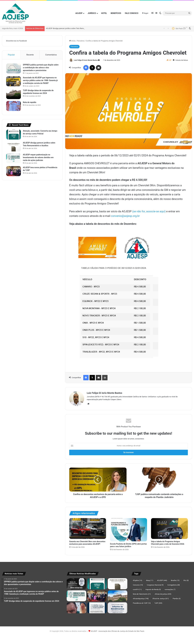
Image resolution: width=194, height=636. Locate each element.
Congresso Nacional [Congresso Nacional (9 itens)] (155, 585)
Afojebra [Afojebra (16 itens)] (137, 580)
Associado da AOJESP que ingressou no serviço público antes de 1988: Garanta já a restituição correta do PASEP (40, 80)
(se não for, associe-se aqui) (149, 211)
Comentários (51, 55)
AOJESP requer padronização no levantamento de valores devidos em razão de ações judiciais (38, 157)
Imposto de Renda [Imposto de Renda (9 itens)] (153, 589)
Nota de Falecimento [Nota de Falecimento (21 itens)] (142, 594)
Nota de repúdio (29, 102)
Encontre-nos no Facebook (16, 41)
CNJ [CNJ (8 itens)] (186, 580)
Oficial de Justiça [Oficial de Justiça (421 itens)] (160, 599)
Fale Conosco (131, 13)
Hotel (104, 13)
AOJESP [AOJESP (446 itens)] (162, 580)
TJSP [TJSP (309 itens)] (158, 603)
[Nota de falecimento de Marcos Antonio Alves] (76, 583)
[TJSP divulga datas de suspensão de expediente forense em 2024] (13, 94)
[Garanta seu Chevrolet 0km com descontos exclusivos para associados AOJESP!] (87, 528)
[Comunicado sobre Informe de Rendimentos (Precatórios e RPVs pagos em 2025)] (117, 607)
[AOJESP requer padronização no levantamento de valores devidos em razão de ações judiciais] (13, 158)
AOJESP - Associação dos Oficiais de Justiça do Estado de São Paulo (117, 631)
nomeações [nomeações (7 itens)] (170, 589)
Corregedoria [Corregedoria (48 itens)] (173, 585)
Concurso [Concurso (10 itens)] (138, 585)
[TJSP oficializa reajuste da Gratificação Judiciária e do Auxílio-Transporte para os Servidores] (97, 607)
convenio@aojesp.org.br (125, 216)
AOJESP (78, 13)
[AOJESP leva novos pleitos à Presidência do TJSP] (13, 171)
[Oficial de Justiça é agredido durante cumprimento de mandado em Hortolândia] (76, 607)
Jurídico (92, 13)
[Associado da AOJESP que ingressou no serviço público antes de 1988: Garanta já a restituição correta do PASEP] (13, 81)
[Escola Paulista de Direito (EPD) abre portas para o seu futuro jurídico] (128, 529)
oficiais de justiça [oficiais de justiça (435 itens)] (163, 594)
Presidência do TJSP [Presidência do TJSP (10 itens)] (142, 603)
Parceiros (80, 41)
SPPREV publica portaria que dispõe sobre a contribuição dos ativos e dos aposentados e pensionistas (41, 67)
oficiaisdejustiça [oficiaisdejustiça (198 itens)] (141, 599)
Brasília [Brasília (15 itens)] (175, 580)
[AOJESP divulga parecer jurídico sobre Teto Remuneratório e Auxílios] (13, 146)
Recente (30, 55)
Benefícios (116, 13)
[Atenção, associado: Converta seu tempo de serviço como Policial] (13, 135)
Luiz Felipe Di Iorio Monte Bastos (86, 60)
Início (72, 41)
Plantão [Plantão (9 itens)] (176, 599)
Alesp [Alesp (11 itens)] (149, 580)
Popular (11, 55)
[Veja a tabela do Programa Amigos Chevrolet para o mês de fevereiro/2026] (169, 528)
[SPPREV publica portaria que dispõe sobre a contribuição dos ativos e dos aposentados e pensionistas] (13, 68)
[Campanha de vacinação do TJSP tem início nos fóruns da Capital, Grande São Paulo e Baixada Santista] (117, 595)
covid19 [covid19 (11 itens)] (137, 589)
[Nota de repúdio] (13, 106)
